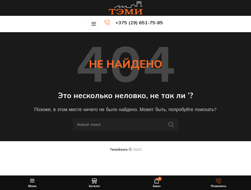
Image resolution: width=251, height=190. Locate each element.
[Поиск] (125, 124)
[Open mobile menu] (93, 24)
